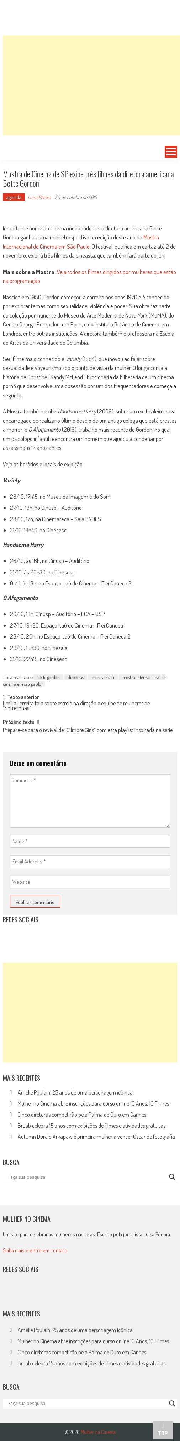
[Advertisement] (91, 85)
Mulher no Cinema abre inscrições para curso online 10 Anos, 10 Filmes (93, 1103)
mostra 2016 (103, 677)
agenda (13, 197)
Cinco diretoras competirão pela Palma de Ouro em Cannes (82, 1114)
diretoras (76, 677)
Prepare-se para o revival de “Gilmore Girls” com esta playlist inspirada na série (88, 731)
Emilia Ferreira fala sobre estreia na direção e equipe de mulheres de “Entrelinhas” (76, 706)
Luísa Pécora (39, 197)
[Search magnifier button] (172, 1177)
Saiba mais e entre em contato (35, 1250)
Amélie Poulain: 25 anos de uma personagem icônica (75, 1092)
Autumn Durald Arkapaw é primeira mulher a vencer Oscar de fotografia (96, 1136)
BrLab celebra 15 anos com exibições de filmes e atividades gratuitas (91, 1125)
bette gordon (48, 677)
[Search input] (87, 1177)
